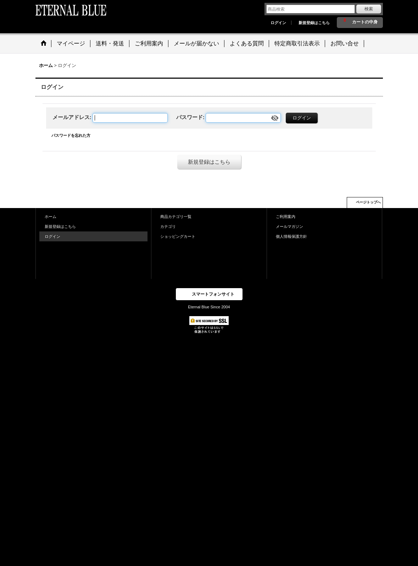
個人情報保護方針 (291, 236)
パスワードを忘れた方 (70, 135)
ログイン (278, 23)
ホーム (50, 216)
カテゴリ (168, 226)
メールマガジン (289, 226)
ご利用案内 (285, 216)
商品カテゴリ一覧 (175, 216)
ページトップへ (368, 202)
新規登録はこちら (314, 23)
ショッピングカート (177, 236)
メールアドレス (71, 117)
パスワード (189, 117)
